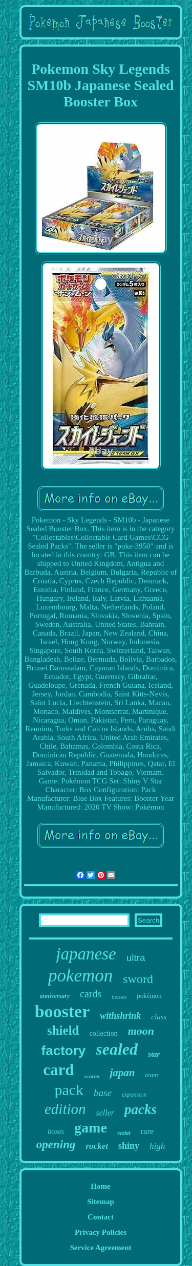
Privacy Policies (100, 1232)
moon (141, 1030)
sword (138, 979)
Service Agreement (100, 1247)
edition (65, 1109)
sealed (117, 1049)
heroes (119, 997)
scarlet (92, 1076)
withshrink (120, 1016)
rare (147, 1131)
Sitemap (100, 1201)
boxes (56, 1132)
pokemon (80, 976)
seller (105, 1112)
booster (62, 1011)
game (90, 1128)
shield (63, 1030)
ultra (135, 957)
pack (68, 1089)
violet (124, 1133)
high (157, 1146)
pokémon (149, 995)
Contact (101, 1217)
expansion (134, 1094)
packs (140, 1109)
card (58, 1070)
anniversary (54, 995)
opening (56, 1144)
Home (100, 1186)
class (158, 1017)
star (154, 1054)
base (103, 1092)
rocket (97, 1146)
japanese (86, 954)
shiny (128, 1146)
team (151, 1075)
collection (103, 1033)
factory (63, 1050)
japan (122, 1072)
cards (90, 993)
